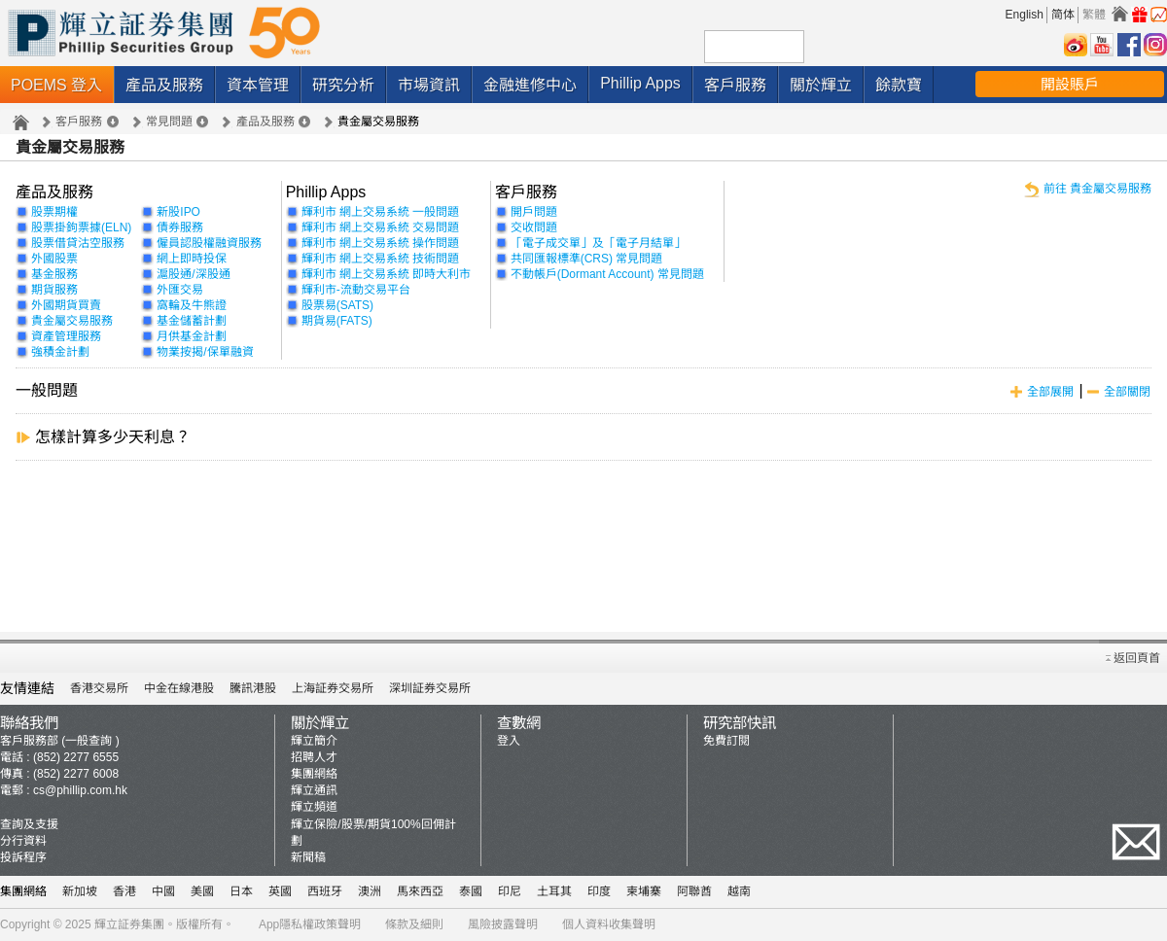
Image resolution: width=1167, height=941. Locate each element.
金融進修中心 (530, 85)
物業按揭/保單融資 (205, 352)
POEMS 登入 (56, 85)
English (1024, 14)
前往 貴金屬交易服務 (1097, 188)
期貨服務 (54, 289)
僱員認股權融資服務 (209, 243)
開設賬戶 (1070, 84)
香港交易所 (99, 688)
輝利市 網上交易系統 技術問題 (380, 258)
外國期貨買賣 (66, 305)
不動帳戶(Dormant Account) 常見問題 (607, 274)
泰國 (470, 891)
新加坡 (79, 891)
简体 (1063, 14)
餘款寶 (898, 85)
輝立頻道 (314, 807)
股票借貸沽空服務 (77, 243)
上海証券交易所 (332, 688)
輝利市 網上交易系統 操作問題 (380, 243)
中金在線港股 (179, 688)
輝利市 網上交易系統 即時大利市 (386, 274)
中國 (163, 891)
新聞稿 (308, 857)
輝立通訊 (314, 790)
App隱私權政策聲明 (310, 924)
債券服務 (180, 227)
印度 (599, 891)
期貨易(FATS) (336, 321)
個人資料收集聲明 (608, 924)
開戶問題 (534, 212)
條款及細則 (414, 924)
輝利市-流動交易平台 (355, 289)
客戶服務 (735, 85)
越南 (739, 891)
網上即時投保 (192, 258)
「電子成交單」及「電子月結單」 (598, 243)
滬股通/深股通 (193, 274)
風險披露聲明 (503, 924)
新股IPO (178, 212)
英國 (280, 891)
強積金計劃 (60, 352)
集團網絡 (314, 774)
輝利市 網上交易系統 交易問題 (380, 227)
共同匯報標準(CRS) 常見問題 (587, 258)
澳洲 (369, 891)
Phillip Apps (640, 83)
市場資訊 (429, 85)
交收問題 (534, 227)
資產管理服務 (66, 336)
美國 (202, 891)
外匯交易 (180, 289)
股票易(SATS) (337, 305)
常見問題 (169, 121)
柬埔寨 (643, 891)
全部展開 (1050, 392)
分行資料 (23, 841)
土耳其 (554, 891)
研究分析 (343, 85)
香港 (124, 891)
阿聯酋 (694, 891)
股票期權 (54, 212)
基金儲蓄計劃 (192, 321)
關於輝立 (821, 85)
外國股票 (54, 258)
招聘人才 (314, 757)
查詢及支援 (29, 824)
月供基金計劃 (192, 336)
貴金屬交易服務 (72, 321)
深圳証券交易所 (430, 688)
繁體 (1094, 14)
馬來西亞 (420, 891)
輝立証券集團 (129, 924)
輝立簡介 (314, 741)
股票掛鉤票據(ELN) (81, 227)
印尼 (509, 891)
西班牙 (324, 891)
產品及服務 (164, 85)
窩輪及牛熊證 (192, 305)
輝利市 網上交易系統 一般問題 (380, 212)
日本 (241, 891)
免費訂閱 (726, 741)
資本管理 (258, 85)
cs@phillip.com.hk (80, 790)
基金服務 (54, 274)
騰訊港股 (253, 688)
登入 (508, 741)
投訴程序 (23, 857)
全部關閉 (1127, 392)
